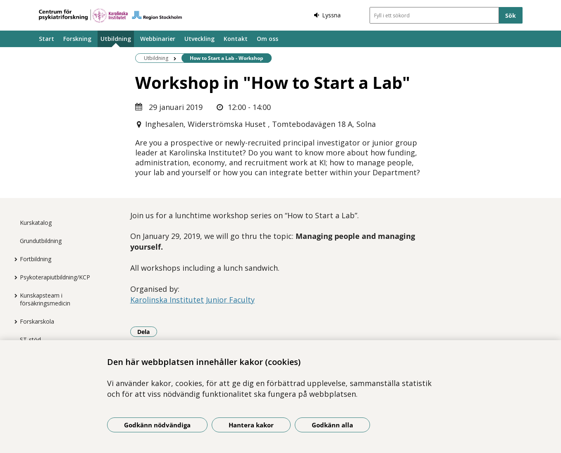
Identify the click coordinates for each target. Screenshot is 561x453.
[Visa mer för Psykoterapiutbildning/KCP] (13, 277)
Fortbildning (35, 259)
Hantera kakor (251, 425)
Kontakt (236, 39)
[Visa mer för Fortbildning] (13, 259)
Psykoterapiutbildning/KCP (55, 277)
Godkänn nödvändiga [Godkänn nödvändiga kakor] (157, 425)
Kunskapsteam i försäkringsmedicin (45, 299)
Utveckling (199, 39)
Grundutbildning (41, 241)
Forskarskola (37, 321)
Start (46, 39)
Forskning (77, 39)
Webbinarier (157, 39)
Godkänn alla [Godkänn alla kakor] (332, 425)
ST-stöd (30, 339)
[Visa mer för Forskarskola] (13, 321)
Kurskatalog (36, 222)
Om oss (267, 39)
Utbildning (115, 39)
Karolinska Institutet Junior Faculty (192, 300)
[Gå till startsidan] (110, 15)
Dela (147, 331)
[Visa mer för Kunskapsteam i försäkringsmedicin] (13, 295)
